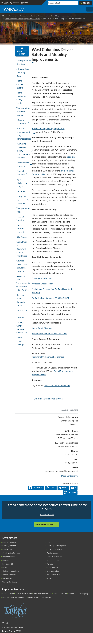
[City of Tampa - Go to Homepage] (13, 9)
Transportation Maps (22, 210)
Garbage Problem (61, 594)
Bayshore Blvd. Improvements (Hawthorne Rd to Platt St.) (22, 283)
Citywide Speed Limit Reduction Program (21, 265)
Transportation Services (28, 16)
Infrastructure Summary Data (22, 72)
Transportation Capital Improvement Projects (56, 16)
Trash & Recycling (9, 575)
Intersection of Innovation (21, 314)
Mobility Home (22, 51)
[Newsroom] (24, 2)
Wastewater (7, 578)
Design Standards (22, 122)
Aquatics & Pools (9, 542)
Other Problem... (46, 597)
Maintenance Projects (23, 164)
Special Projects (21, 173)
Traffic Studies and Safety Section (21, 97)
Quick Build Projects (21, 183)
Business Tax (7, 549)
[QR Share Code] (70, 492)
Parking (5, 560)
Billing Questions (9, 546)
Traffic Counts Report (19, 84)
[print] (63, 488)
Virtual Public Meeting (42, 328)
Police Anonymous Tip (18, 597)
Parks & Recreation (54, 556)
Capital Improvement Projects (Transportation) (23, 133)
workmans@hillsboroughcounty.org (48, 357)
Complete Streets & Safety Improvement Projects (22, 19)
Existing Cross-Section (41, 278)
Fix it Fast (20, 191)
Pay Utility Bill (7, 564)
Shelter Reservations (10, 571)
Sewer (30, 597)
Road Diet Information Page (57, 385)
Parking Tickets (53, 560)
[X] (74, 488)
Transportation (53, 571)
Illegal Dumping (81, 594)
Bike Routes (21, 237)
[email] (51, 488)
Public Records (53, 567)
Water (49, 578)
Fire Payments (52, 553)
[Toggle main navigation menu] (89, 9)
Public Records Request (20, 228)
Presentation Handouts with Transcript (49, 333)
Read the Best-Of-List (46, 524)
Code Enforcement (54, 549)
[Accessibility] (14, 2)
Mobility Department (9, 16)
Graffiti (71, 594)
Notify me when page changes (48, 399)
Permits (50, 564)
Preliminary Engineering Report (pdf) (48, 128)
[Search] (85, 3)
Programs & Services (21, 200)
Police (4, 567)
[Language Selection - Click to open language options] (4, 2)
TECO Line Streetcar (21, 218)
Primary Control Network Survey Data (21, 327)
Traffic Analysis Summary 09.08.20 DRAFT (50, 298)
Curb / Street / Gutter (24, 594)
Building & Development (56, 546)
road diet (71, 157)
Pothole (5, 597)
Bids (48, 542)
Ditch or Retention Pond (43, 594)
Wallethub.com (47, 514)
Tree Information (53, 575)
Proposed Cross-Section (42, 283)
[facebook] (36, 488)
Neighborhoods (8, 556)
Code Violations (8, 594)
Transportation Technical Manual (22, 111)
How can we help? (54, 3)
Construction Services (11, 553)
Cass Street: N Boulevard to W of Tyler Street (21, 249)
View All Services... (9, 582)
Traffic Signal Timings (20, 341)
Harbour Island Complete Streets (20, 300)
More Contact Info (69, 476)
